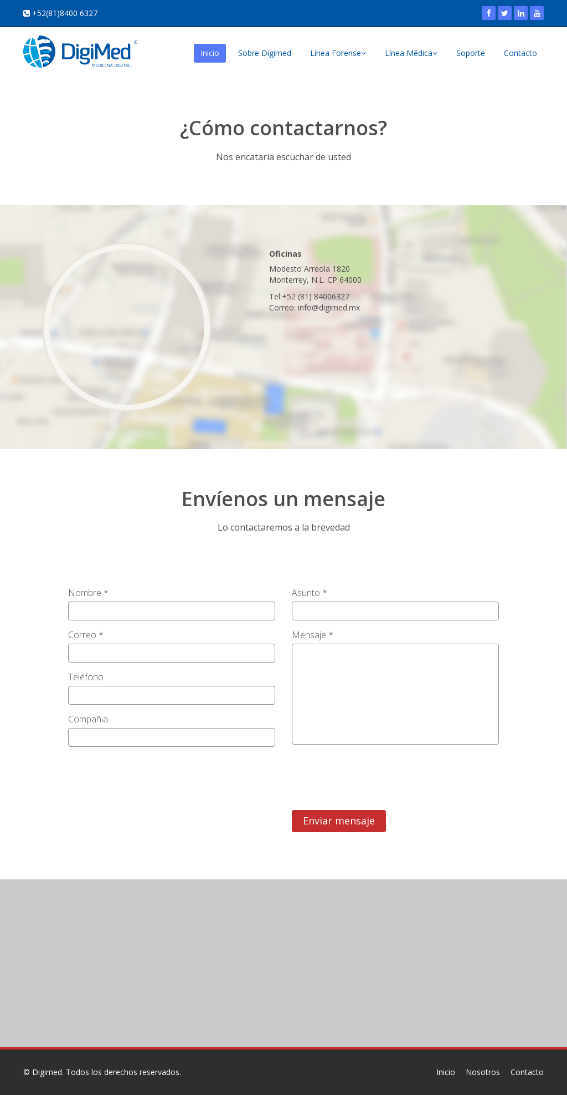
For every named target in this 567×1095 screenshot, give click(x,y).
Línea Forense (338, 53)
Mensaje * (312, 635)
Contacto (520, 53)
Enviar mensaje (339, 820)
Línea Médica (411, 53)
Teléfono (86, 677)
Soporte (470, 53)
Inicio (209, 53)
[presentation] (376, 774)
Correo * (86, 635)
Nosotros (483, 1072)
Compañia (88, 719)
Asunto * (309, 593)
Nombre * (88, 593)
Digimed (47, 1072)
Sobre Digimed (264, 53)
